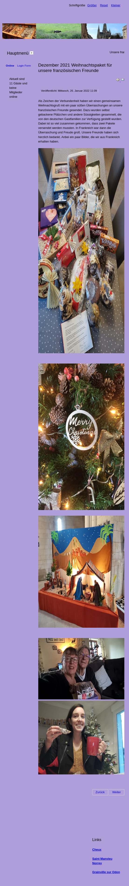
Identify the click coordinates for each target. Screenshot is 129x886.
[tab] (32, 52)
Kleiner (115, 5)
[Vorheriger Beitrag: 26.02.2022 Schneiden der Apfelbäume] (100, 792)
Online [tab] (10, 65)
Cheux (96, 849)
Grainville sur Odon (106, 872)
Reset (104, 5)
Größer (92, 5)
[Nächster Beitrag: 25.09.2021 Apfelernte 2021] (116, 792)
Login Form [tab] (24, 65)
